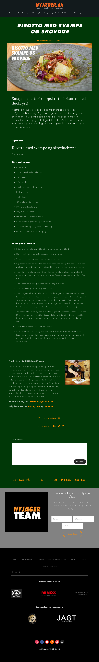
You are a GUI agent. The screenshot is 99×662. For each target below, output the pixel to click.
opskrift (52, 418)
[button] (49, 67)
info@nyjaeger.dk (50, 566)
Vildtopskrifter (82, 13)
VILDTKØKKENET (56, 40)
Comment (18, 439)
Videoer (68, 13)
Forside (13, 13)
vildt (58, 418)
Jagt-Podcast (56, 13)
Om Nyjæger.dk (26, 13)
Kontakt (84, 559)
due (46, 418)
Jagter (39, 13)
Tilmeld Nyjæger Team (57, 559)
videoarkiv (42, 40)
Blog (46, 13)
